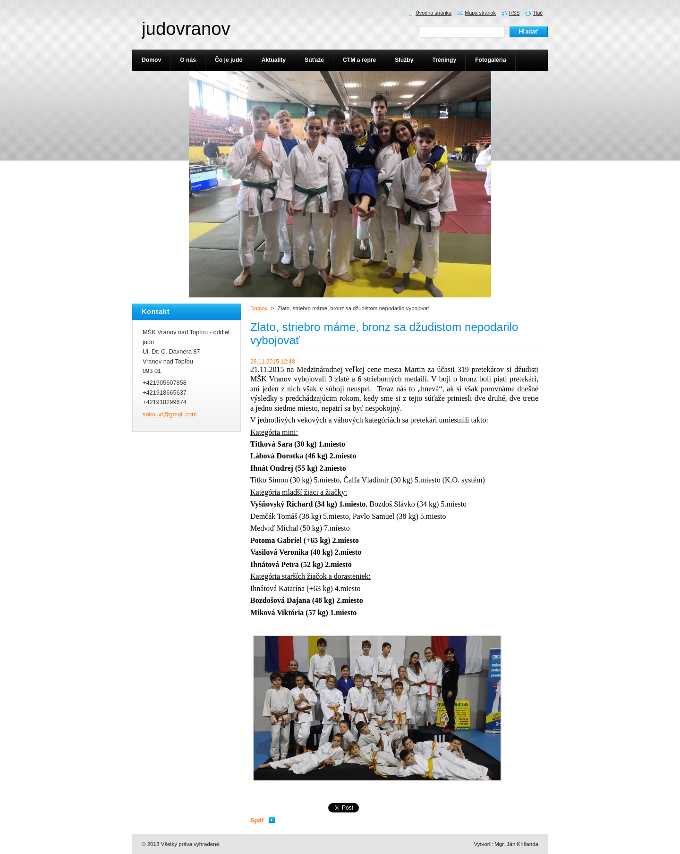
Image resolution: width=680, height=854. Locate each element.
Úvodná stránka (433, 13)
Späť (257, 820)
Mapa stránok (480, 13)
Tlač (538, 13)
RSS (514, 13)
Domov (258, 308)
